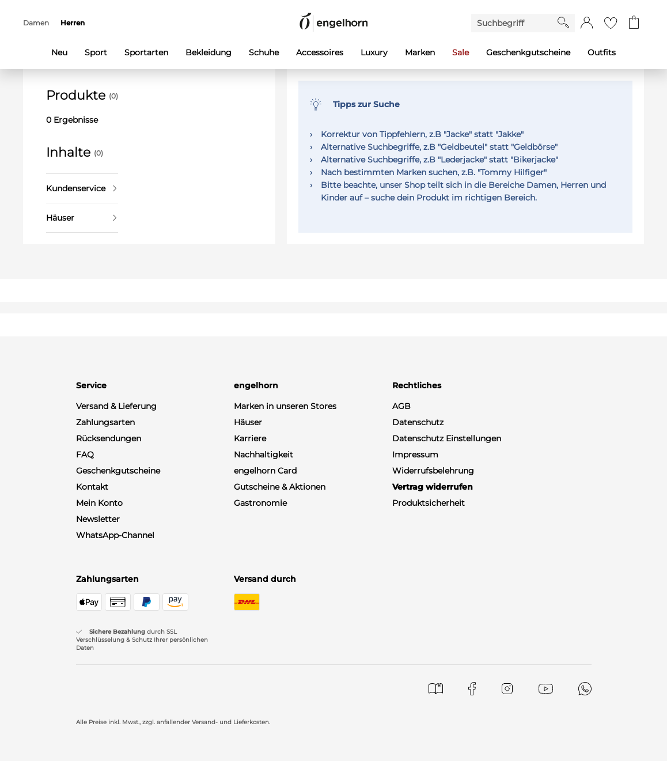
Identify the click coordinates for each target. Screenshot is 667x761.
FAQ (85, 454)
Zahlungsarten (105, 422)
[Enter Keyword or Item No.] (514, 23)
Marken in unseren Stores (285, 406)
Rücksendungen (108, 438)
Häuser (81, 218)
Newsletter (98, 519)
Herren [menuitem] (72, 22)
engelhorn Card (265, 470)
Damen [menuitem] (36, 22)
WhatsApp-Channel (115, 535)
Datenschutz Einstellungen (446, 438)
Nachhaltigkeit (263, 454)
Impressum (415, 454)
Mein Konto (99, 503)
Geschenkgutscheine (118, 470)
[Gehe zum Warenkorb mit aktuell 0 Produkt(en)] (634, 23)
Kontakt (92, 487)
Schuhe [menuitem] (264, 52)
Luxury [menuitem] (374, 52)
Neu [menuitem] (59, 52)
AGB (401, 406)
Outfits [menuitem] (602, 52)
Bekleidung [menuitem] (208, 52)
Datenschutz (418, 422)
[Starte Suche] (563, 22)
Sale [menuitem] (460, 52)
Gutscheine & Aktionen (279, 487)
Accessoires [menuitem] (319, 52)
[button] (586, 23)
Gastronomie (260, 503)
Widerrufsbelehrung (433, 470)
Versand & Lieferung (116, 406)
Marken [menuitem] (420, 52)
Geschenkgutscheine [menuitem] (528, 52)
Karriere (250, 438)
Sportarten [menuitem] (146, 52)
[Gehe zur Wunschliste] (610, 23)
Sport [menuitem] (96, 52)
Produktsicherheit (428, 503)
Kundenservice (81, 188)
